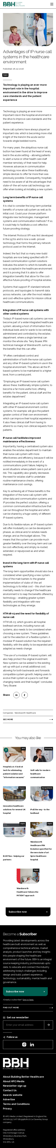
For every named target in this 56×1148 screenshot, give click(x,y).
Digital (5, 75)
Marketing (48, 748)
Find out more (11, 1008)
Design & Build (47, 788)
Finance (22, 788)
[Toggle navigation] (52, 4)
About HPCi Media (13, 1081)
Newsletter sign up (14, 1085)
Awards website (12, 1095)
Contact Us (10, 1090)
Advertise (9, 1099)
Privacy (7, 1108)
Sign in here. (28, 1000)
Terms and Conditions (16, 1104)
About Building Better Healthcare (23, 1076)
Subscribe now (18, 911)
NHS (23, 748)
